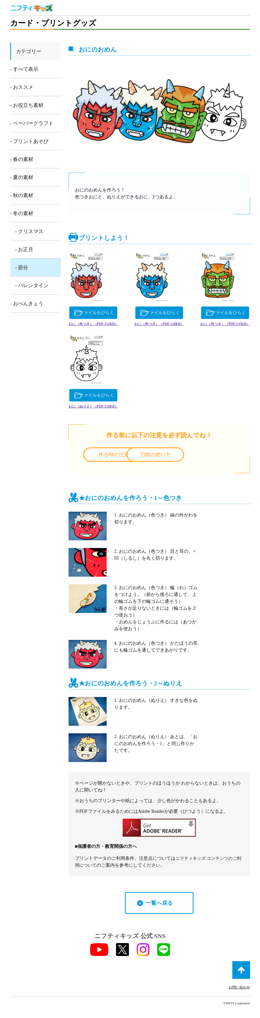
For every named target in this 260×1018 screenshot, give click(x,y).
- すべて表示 (24, 69)
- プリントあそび (29, 141)
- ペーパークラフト (32, 123)
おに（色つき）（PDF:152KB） (99, 325)
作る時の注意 (118, 456)
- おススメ (22, 87)
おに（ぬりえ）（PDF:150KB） (219, 408)
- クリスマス (29, 231)
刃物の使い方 (200, 456)
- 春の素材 (22, 159)
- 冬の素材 (22, 213)
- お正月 (24, 249)
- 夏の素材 (22, 177)
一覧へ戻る (159, 905)
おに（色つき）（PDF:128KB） (219, 325)
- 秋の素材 (22, 195)
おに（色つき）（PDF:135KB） (99, 408)
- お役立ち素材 (27, 105)
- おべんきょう (27, 303)
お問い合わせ (239, 990)
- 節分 (21, 267)
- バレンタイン (32, 285)
